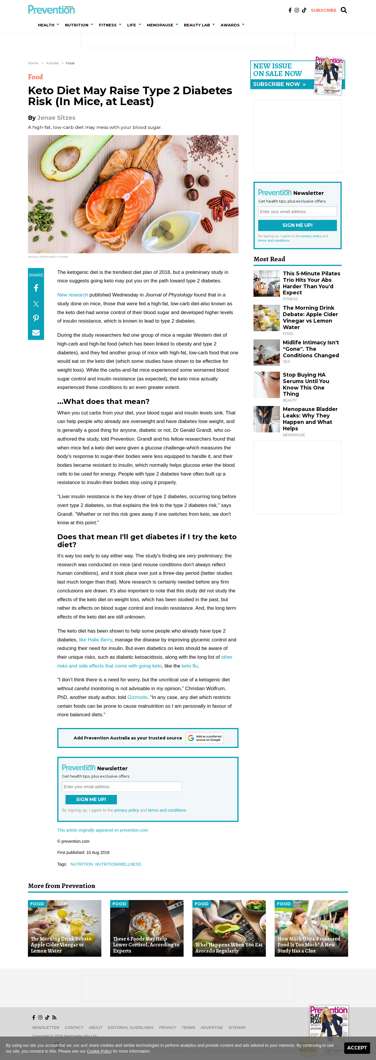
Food (70, 63)
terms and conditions (167, 810)
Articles (52, 63)
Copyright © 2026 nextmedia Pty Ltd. (65, 1036)
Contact (74, 1027)
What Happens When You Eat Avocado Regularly (229, 948)
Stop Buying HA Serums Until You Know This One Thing (306, 384)
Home (33, 63)
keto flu (190, 666)
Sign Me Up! (91, 799)
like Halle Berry (95, 640)
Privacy (167, 1027)
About (96, 1027)
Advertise (212, 1027)
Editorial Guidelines (131, 1027)
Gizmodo (137, 697)
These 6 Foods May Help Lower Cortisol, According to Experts (146, 945)
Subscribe (323, 10)
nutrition (81, 864)
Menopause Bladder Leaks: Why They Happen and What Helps (310, 419)
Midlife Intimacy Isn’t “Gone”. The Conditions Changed (311, 348)
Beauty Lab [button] (197, 25)
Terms (188, 1027)
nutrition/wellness (118, 864)
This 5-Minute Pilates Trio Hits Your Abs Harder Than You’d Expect (311, 283)
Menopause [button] (160, 25)
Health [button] (46, 25)
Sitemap (237, 1027)
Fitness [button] (108, 25)
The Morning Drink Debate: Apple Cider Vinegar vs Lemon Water (310, 317)
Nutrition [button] (76, 25)
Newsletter (45, 1027)
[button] (59, 25)
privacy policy (126, 810)
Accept (357, 1048)
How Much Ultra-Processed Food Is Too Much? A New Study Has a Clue (309, 945)
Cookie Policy (99, 1051)
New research (72, 295)
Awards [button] (230, 25)
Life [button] (131, 25)
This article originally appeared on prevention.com (102, 830)
